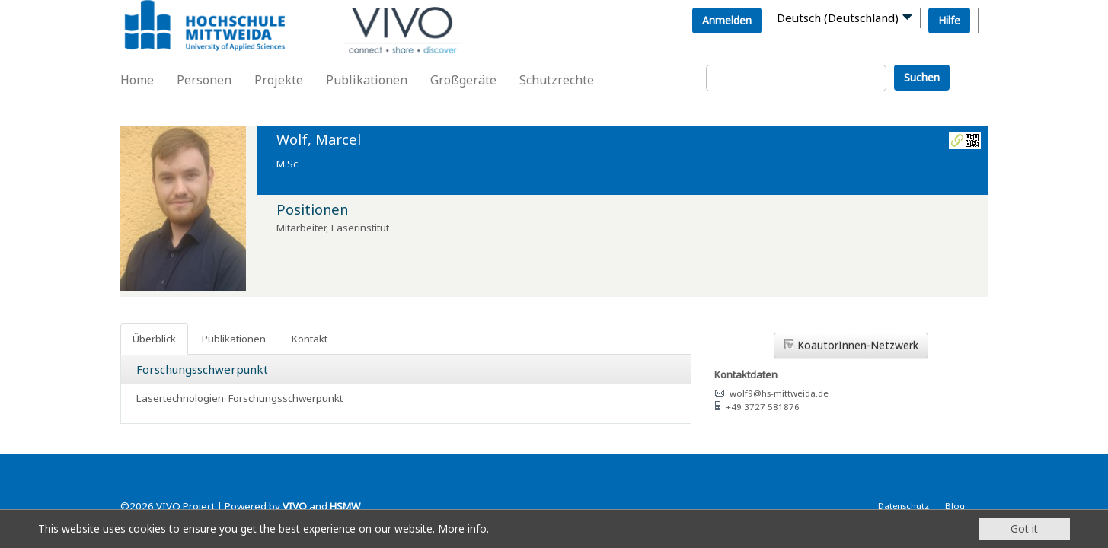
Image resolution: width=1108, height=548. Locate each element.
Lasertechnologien (180, 398)
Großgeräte (463, 80)
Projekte (278, 80)
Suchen (922, 77)
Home (137, 80)
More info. (463, 528)
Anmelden (727, 20)
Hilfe (949, 20)
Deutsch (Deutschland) (838, 17)
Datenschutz (903, 505)
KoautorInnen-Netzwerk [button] (851, 345)
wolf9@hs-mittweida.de (779, 393)
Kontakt (309, 339)
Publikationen (366, 80)
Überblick (154, 339)
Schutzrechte (556, 80)
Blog (955, 505)
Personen (204, 80)
